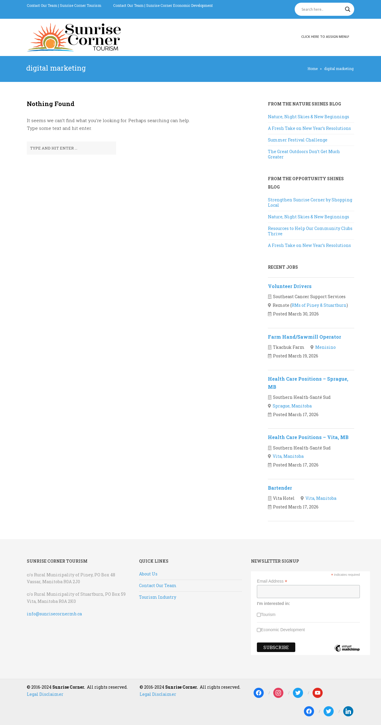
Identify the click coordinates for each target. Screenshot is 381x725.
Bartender (280, 488)
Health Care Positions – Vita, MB (308, 437)
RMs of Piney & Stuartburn (318, 305)
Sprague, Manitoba (292, 406)
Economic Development (283, 629)
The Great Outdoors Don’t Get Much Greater (304, 154)
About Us (148, 574)
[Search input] (322, 9)
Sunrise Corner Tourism (80, 5)
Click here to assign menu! (325, 36)
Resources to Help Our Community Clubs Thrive (310, 231)
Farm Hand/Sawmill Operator (304, 337)
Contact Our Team (42, 5)
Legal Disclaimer (45, 694)
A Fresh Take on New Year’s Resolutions (309, 128)
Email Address (272, 581)
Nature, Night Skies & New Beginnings (308, 116)
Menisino (325, 347)
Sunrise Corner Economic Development (179, 5)
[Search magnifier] (347, 9)
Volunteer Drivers (290, 286)
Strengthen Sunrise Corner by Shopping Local (310, 202)
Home (312, 68)
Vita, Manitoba (288, 456)
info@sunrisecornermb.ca (54, 614)
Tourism (268, 614)
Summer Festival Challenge (297, 140)
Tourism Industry (157, 597)
